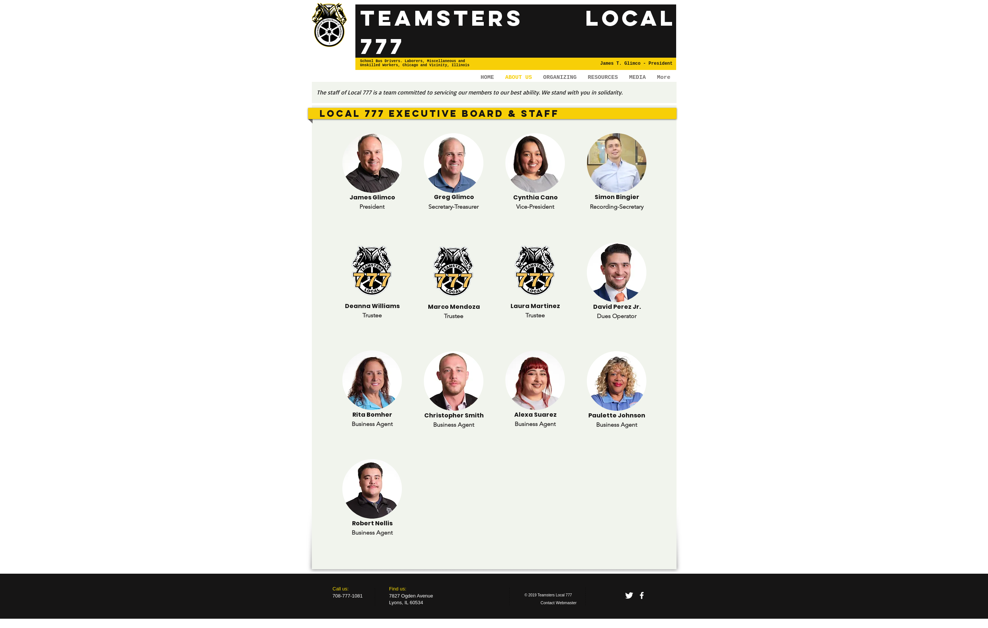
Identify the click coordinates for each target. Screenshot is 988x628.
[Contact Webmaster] (558, 603)
